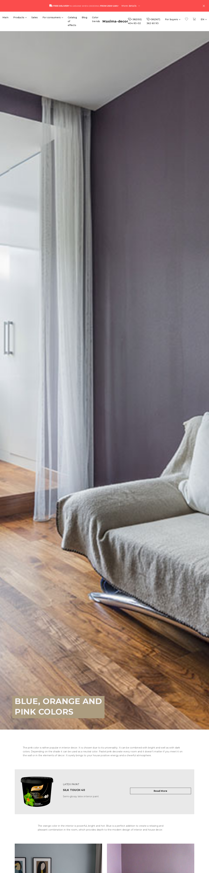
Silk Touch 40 (74, 790)
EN (203, 19)
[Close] (204, 6)
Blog (84, 17)
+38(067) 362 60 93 (153, 21)
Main (5, 17)
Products (19, 17)
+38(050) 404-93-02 (135, 21)
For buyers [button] (172, 19)
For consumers (52, 17)
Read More (160, 790)
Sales (34, 17)
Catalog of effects (72, 21)
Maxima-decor (115, 21)
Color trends (96, 19)
